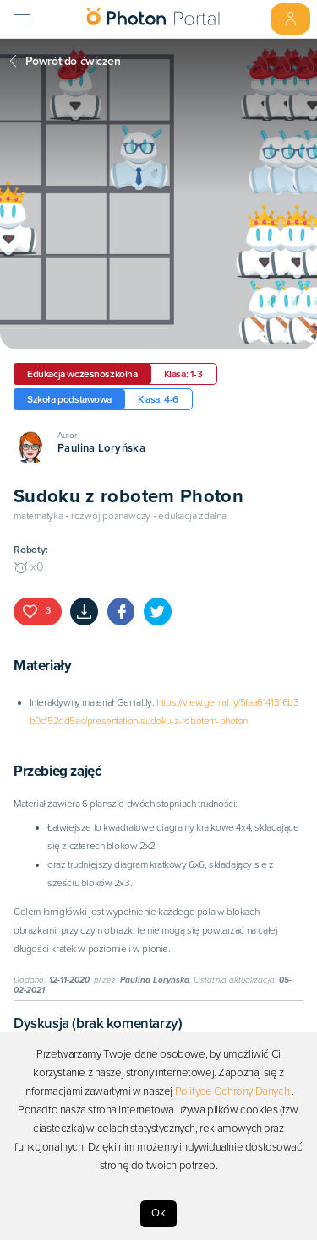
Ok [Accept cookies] (158, 1213)
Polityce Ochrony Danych (232, 1091)
